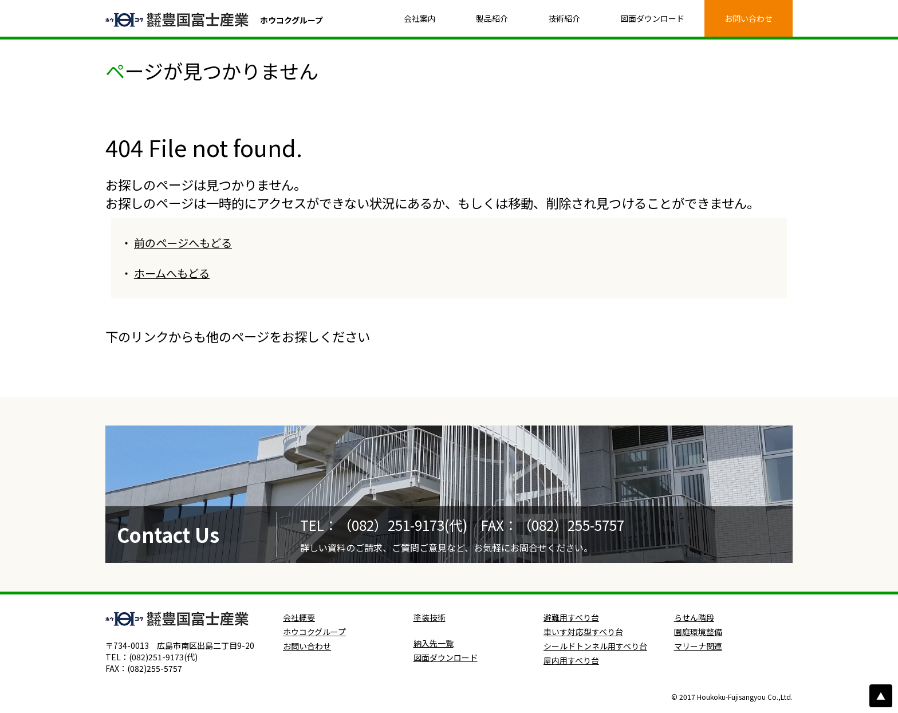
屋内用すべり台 (571, 660)
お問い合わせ (748, 18)
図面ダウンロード (652, 18)
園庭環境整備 (698, 631)
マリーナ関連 (698, 646)
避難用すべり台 (571, 617)
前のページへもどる (183, 243)
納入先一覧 (433, 643)
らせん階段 (694, 617)
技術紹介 (564, 18)
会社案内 (420, 18)
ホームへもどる (172, 273)
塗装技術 (429, 617)
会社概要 (299, 617)
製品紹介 (492, 18)
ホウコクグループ (314, 631)
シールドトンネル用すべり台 (595, 646)
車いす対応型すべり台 (583, 631)
